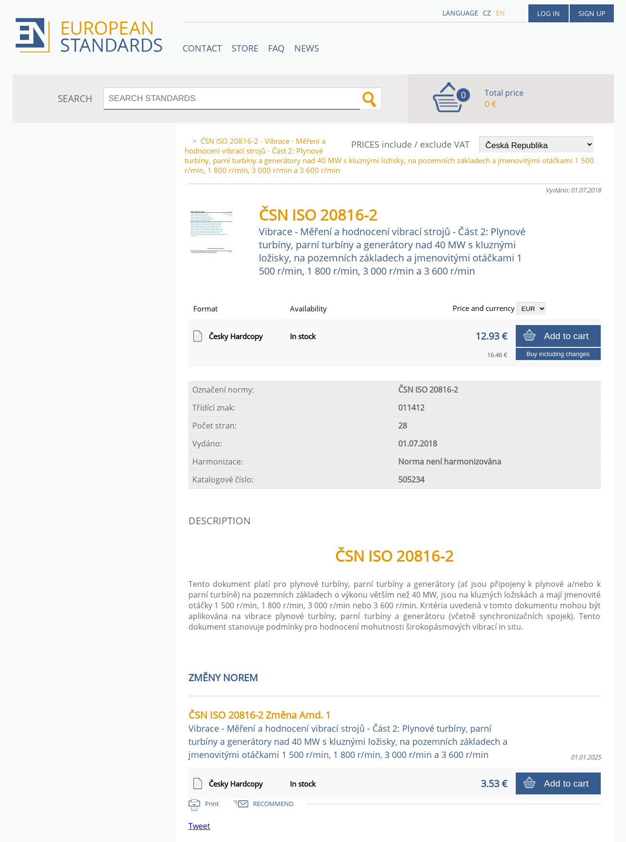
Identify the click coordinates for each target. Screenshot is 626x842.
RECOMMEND (273, 803)
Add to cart (566, 336)
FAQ (276, 48)
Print (212, 803)
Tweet (199, 826)
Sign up (591, 13)
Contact (202, 48)
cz (487, 12)
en (500, 12)
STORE (245, 48)
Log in (548, 13)
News (306, 48)
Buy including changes (558, 354)
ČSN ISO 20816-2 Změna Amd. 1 (348, 734)
